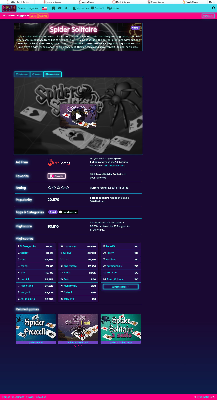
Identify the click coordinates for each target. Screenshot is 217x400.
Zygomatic (203, 397)
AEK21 (67, 272)
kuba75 (110, 246)
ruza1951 (67, 253)
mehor (24, 266)
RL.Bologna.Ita (28, 246)
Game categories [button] (28, 8)
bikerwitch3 (70, 266)
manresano (70, 246)
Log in (34, 15)
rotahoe (110, 259)
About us (41, 397)
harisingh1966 (114, 266)
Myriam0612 (70, 285)
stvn (22, 259)
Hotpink (25, 279)
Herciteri (112, 272)
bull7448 (69, 299)
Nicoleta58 (27, 285)
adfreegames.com (114, 165)
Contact (97, 8)
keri (23, 272)
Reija (66, 279)
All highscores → (120, 286)
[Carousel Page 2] (78, 346)
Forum (113, 8)
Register (43, 15)
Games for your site (13, 397)
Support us (81, 8)
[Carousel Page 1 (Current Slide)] (75, 346)
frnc (66, 259)
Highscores (208, 15)
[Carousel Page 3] (81, 346)
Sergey (24, 253)
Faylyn (110, 253)
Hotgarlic (26, 292)
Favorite (56, 176)
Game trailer (52, 74)
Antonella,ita (27, 299)
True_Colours (115, 279)
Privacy (30, 397)
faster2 (68, 292)
